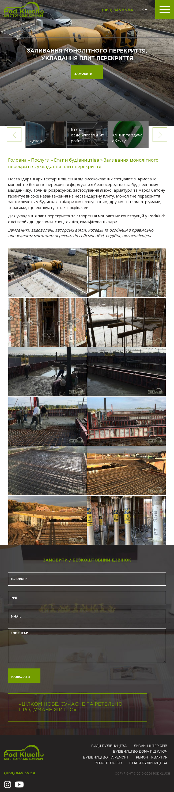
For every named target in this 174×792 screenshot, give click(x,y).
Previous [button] (14, 134)
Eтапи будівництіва (148, 763)
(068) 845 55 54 (117, 10)
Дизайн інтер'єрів (150, 746)
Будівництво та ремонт (106, 757)
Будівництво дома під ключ (140, 751)
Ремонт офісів (108, 763)
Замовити (83, 74)
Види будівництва (109, 746)
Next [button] (160, 134)
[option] (46, 134)
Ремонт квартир (151, 757)
